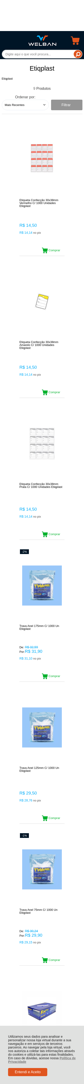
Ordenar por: (25, 97)
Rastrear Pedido (27, 924)
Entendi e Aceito (28, 1072)
